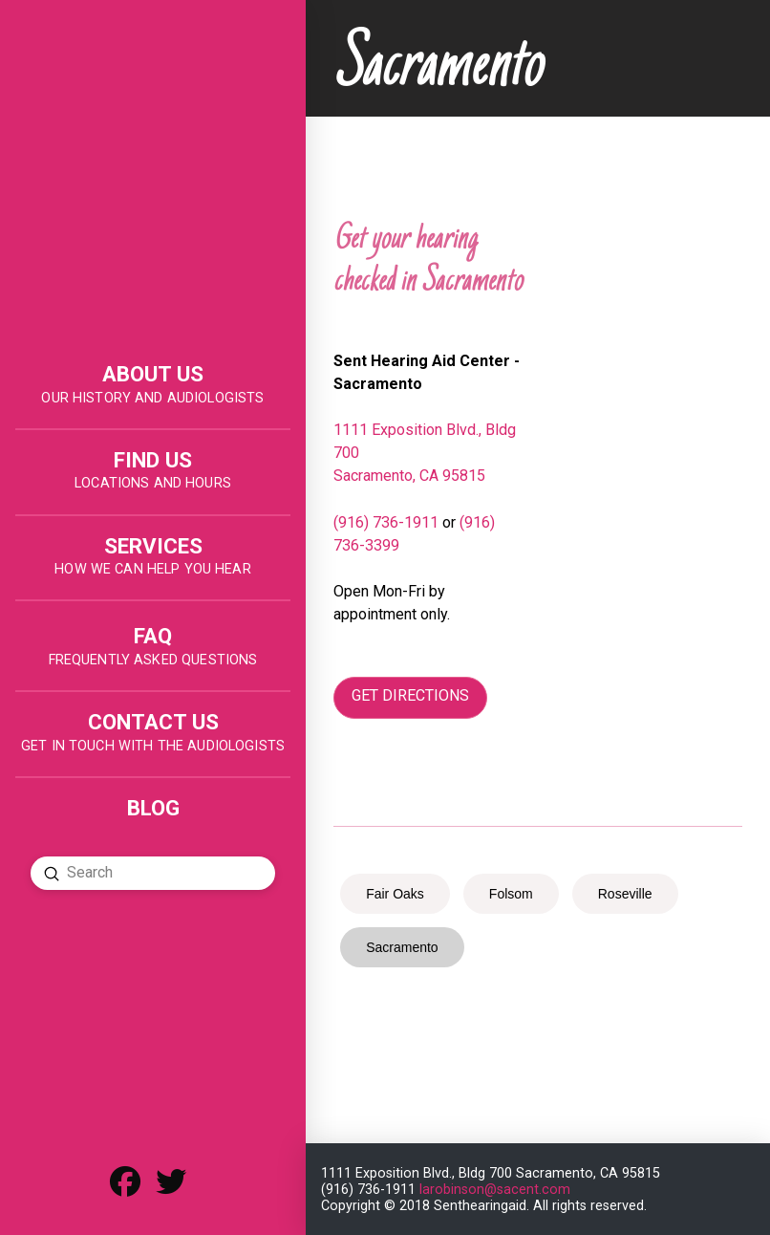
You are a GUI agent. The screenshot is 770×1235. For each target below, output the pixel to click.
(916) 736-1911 (385, 522)
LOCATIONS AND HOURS (153, 483)
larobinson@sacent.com (494, 1189)
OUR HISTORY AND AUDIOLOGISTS (152, 398)
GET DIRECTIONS (410, 695)
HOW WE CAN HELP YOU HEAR (152, 569)
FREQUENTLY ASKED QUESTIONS (153, 660)
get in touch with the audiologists (153, 746)
